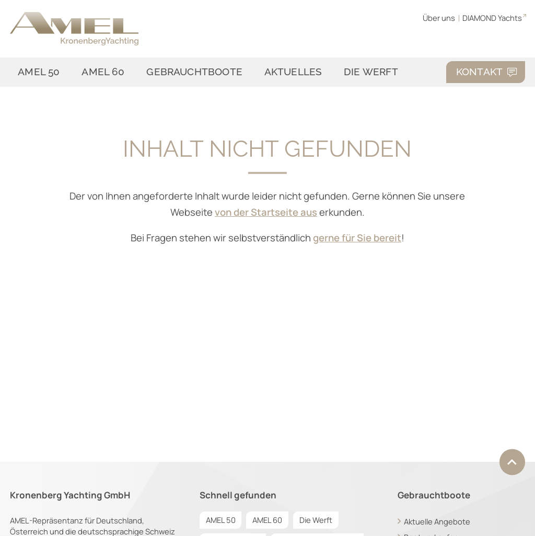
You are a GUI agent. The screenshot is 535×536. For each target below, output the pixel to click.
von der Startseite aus (266, 212)
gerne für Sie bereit (357, 237)
